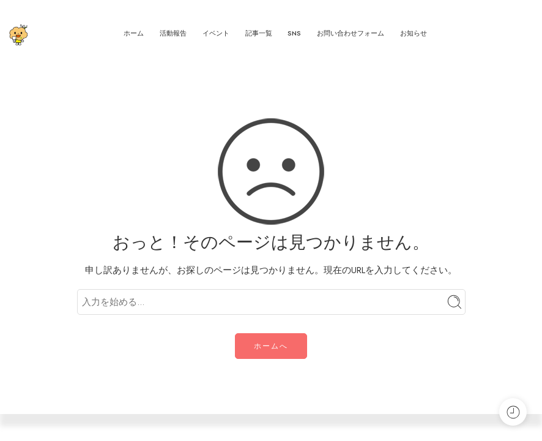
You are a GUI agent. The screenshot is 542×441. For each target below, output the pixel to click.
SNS (294, 33)
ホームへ (271, 346)
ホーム (134, 33)
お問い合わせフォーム (350, 33)
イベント (215, 33)
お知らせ (413, 33)
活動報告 (173, 33)
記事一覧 (258, 33)
